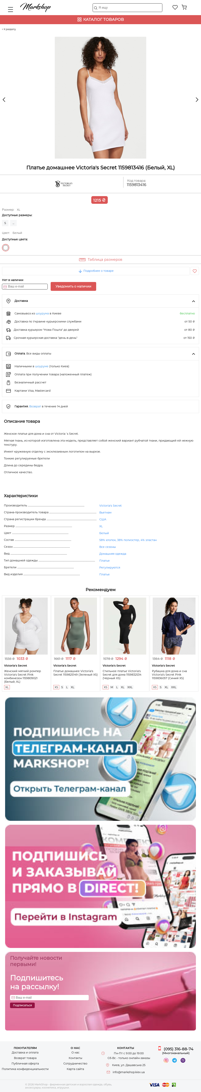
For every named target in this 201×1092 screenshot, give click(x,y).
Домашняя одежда (112, 554)
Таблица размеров (105, 259)
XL (101, 526)
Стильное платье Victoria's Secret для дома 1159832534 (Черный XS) (122, 674)
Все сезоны (107, 547)
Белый (5, 247)
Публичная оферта (25, 1063)
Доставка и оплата (25, 1052)
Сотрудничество (75, 1063)
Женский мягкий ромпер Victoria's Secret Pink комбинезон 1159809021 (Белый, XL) (22, 676)
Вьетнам (105, 512)
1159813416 (136, 185)
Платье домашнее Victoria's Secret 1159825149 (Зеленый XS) (75, 672)
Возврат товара (25, 1058)
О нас (75, 1052)
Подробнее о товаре (96, 271)
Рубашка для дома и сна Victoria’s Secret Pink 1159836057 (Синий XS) (169, 674)
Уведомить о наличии (73, 286)
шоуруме (41, 366)
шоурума (42, 313)
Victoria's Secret (110, 505)
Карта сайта (75, 1069)
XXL (129, 687)
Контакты (75, 1058)
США (102, 519)
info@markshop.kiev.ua (129, 1072)
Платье (104, 560)
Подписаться (22, 1005)
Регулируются (109, 567)
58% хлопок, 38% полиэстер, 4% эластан (128, 540)
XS (56, 687)
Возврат (35, 406)
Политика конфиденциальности (25, 1069)
